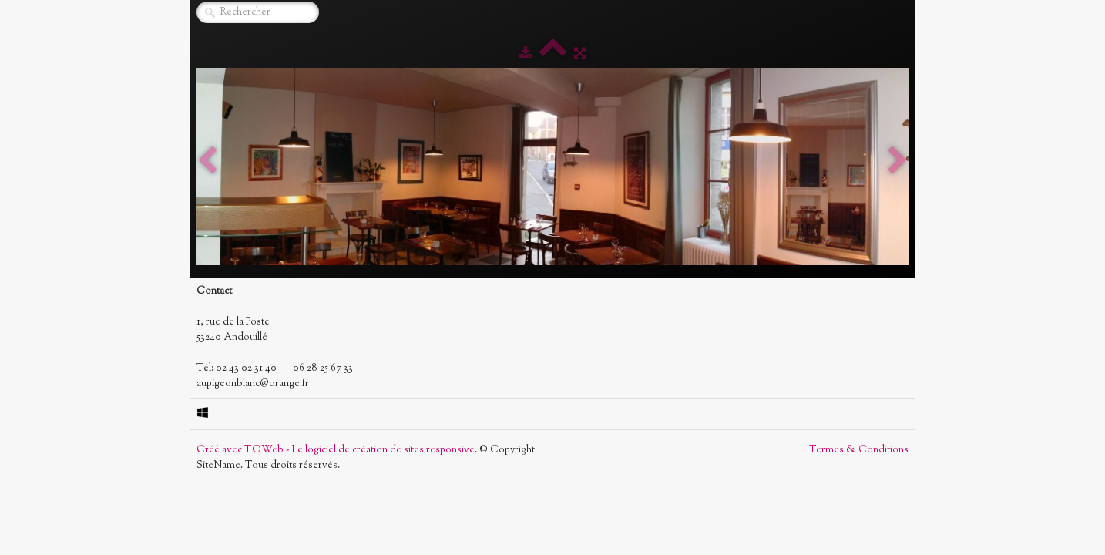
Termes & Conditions (859, 450)
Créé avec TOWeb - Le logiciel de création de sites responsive (335, 450)
